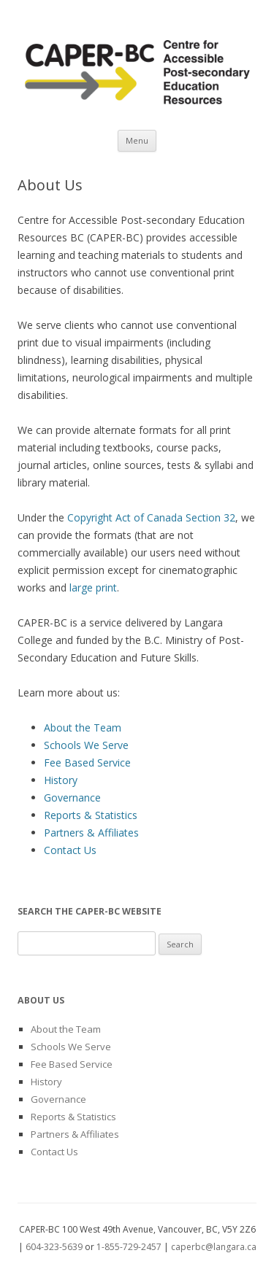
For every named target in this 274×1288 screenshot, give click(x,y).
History (60, 780)
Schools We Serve (86, 745)
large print (93, 587)
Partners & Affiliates (91, 832)
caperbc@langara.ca (213, 1247)
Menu (137, 140)
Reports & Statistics (90, 815)
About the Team (82, 727)
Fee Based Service (87, 762)
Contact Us (70, 850)
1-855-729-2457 (128, 1247)
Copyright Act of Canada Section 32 (151, 517)
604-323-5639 (54, 1247)
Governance (72, 797)
